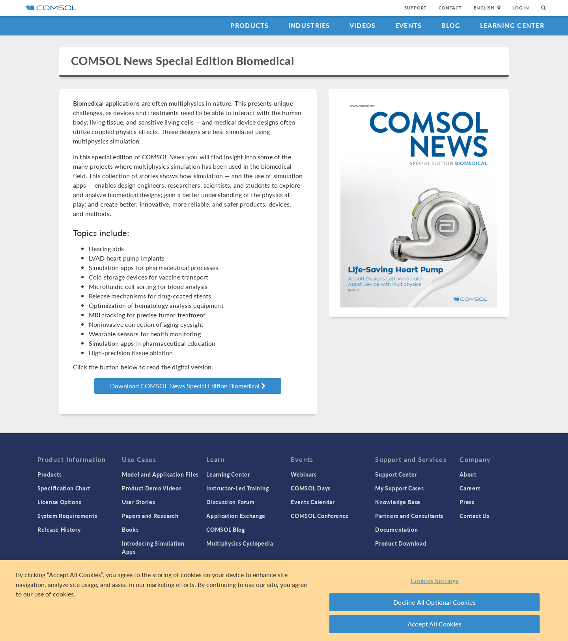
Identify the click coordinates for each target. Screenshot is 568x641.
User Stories (138, 502)
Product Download (400, 543)
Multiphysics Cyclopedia (239, 543)
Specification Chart (63, 488)
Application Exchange (235, 516)
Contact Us (474, 516)
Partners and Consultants (409, 516)
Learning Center (512, 25)
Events (408, 25)
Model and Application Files (160, 474)
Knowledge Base (397, 502)
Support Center (396, 474)
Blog (451, 25)
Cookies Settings (435, 580)
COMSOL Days (311, 488)
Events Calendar (313, 502)
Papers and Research (150, 516)
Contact (450, 8)
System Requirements (67, 516)
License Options (59, 502)
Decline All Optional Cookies (434, 602)
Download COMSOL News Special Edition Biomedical (187, 385)
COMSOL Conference (320, 516)
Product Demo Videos (151, 488)
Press (467, 502)
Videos (362, 25)
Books (130, 529)
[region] (284, 600)
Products (249, 25)
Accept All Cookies (434, 623)
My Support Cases (399, 488)
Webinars (304, 474)
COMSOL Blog (225, 529)
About (468, 474)
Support (415, 8)
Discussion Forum (230, 502)
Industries (309, 25)
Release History (59, 529)
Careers (470, 488)
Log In (520, 8)
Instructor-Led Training (237, 488)
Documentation (396, 529)
